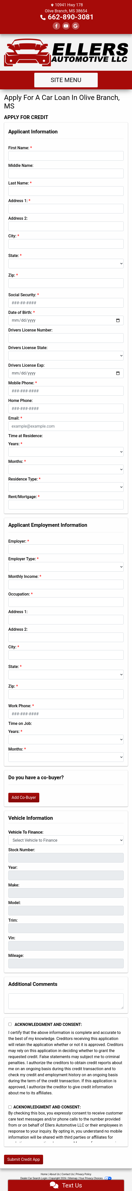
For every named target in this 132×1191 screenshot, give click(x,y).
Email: (13, 418)
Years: (14, 443)
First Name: (18, 147)
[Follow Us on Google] (75, 26)
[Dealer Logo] (66, 52)
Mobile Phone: (21, 383)
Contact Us (67, 1174)
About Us (54, 1174)
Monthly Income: (23, 576)
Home (44, 1174)
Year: (12, 867)
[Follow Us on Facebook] (56, 26)
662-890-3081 (71, 17)
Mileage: (16, 955)
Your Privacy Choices (95, 1178)
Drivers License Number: (30, 330)
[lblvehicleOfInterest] (66, 840)
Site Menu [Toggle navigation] (66, 80)
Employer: (17, 541)
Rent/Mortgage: (22, 496)
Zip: (11, 275)
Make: (13, 885)
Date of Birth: (20, 312)
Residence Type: (23, 479)
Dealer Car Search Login (33, 1178)
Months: (15, 461)
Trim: (13, 920)
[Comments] (66, 1001)
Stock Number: (21, 849)
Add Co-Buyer (24, 797)
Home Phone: (20, 400)
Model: (14, 902)
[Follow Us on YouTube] (66, 26)
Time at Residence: (25, 435)
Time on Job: (20, 723)
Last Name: (18, 183)
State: (13, 255)
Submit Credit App (23, 1159)
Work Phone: (19, 705)
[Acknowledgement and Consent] (10, 1024)
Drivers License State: (28, 347)
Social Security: (22, 294)
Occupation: (19, 594)
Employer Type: (22, 558)
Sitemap (72, 1178)
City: (12, 236)
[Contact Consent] (10, 1107)
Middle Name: (20, 165)
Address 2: (17, 218)
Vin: (11, 938)
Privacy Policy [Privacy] (83, 1174)
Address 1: (17, 200)
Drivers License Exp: (26, 365)
